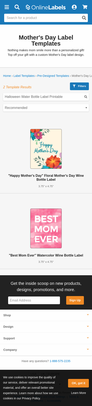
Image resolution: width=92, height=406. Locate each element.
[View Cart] (84, 7)
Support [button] (9, 338)
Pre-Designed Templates (53, 75)
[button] (7, 7)
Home (7, 75)
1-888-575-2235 (60, 361)
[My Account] (74, 7)
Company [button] (10, 349)
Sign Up (75, 300)
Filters (79, 86)
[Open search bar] (17, 7)
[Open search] (84, 18)
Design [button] (8, 326)
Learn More (78, 393)
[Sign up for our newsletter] (34, 300)
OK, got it (78, 383)
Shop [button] (7, 315)
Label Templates (24, 75)
